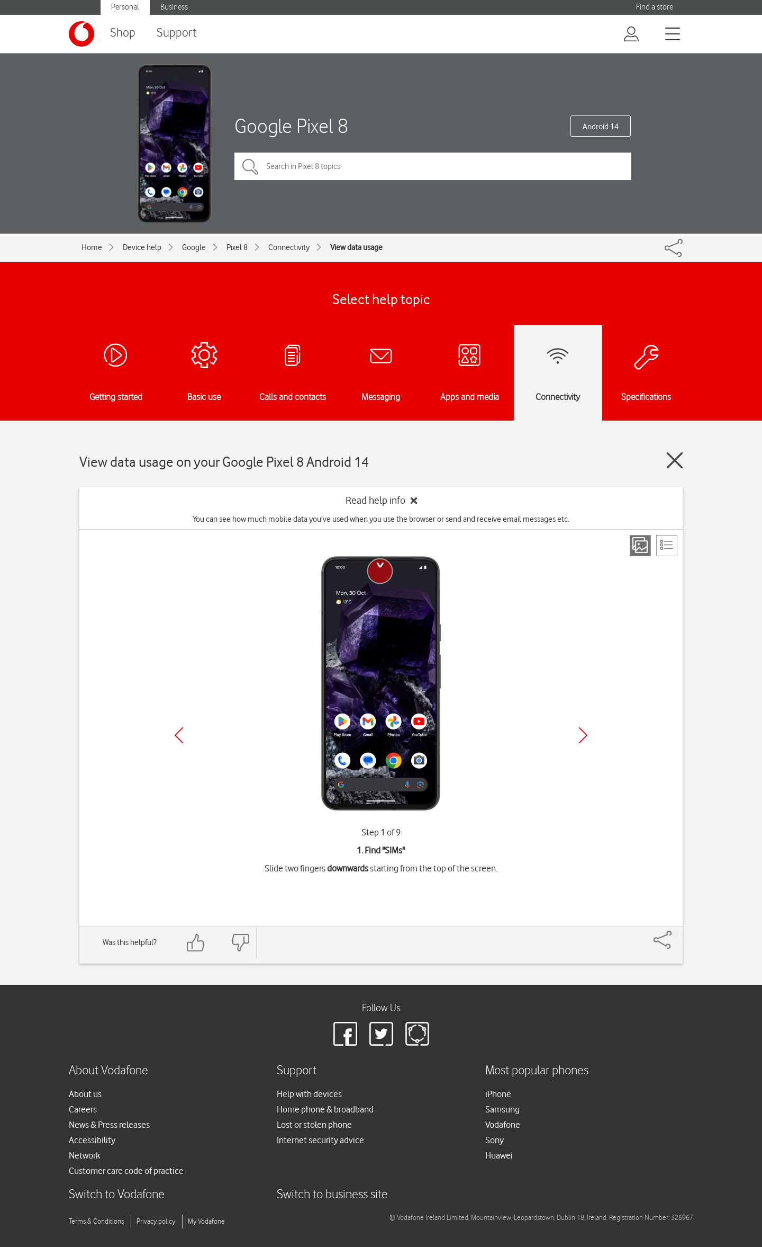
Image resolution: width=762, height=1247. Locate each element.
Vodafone (502, 1124)
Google (194, 247)
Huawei (499, 1155)
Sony (494, 1140)
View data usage (356, 247)
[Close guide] (675, 460)
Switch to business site (332, 1194)
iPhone (498, 1094)
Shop (122, 33)
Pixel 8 (237, 247)
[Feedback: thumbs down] (240, 942)
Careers (83, 1109)
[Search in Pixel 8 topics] (432, 166)
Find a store (654, 7)
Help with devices (309, 1094)
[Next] (583, 735)
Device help (142, 247)
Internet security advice (320, 1140)
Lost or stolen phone (314, 1124)
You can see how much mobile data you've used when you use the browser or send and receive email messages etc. (381, 519)
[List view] (666, 545)
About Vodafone (108, 1070)
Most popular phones (536, 1070)
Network (84, 1155)
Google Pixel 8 (291, 126)
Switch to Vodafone (117, 1194)
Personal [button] (125, 7)
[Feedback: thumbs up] (196, 942)
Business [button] (174, 7)
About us (85, 1094)
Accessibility (92, 1140)
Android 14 (601, 126)
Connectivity (289, 247)
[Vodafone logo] (81, 34)
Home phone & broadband (325, 1109)
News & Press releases (109, 1124)
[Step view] (640, 545)
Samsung (502, 1109)
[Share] (675, 934)
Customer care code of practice (126, 1170)
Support (176, 33)
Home (91, 247)
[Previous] (179, 735)
